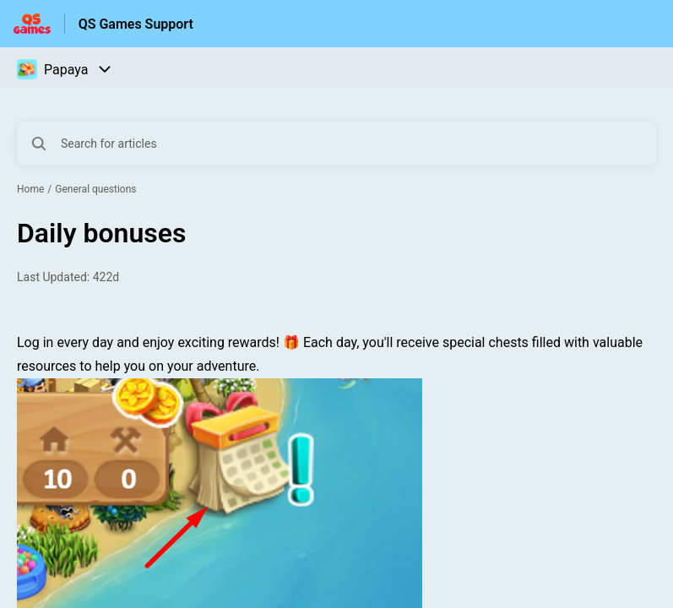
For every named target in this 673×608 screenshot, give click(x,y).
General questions (95, 189)
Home (30, 189)
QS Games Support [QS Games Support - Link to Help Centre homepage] (136, 24)
